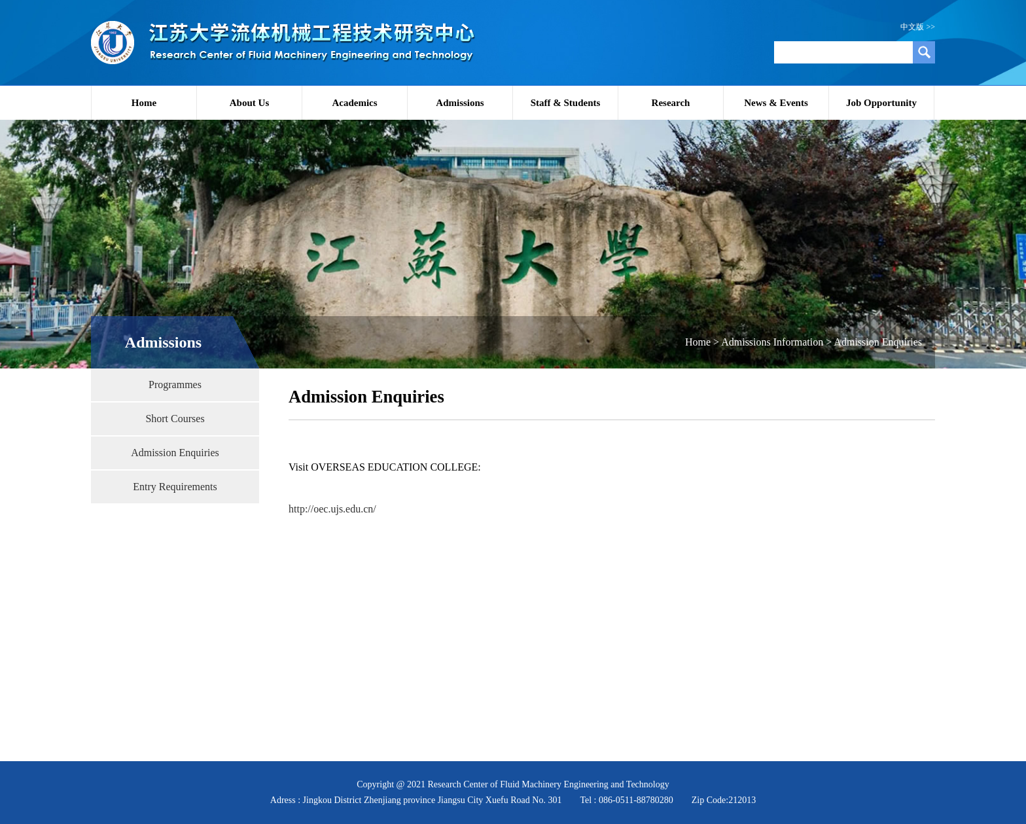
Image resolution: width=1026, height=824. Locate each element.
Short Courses (174, 418)
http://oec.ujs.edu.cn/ (332, 508)
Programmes (175, 384)
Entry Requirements (175, 486)
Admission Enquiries (175, 452)
